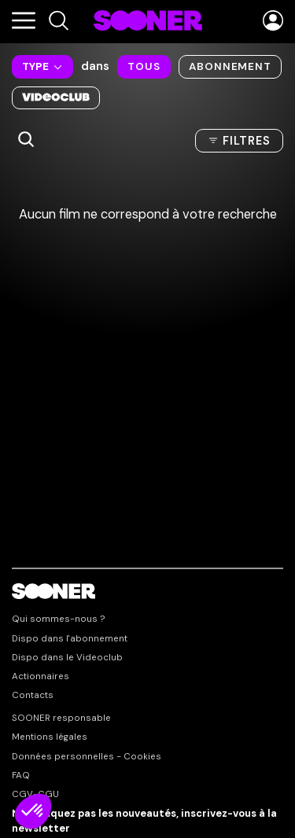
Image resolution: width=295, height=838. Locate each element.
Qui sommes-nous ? (58, 619)
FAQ (21, 776)
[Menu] (23, 22)
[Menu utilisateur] (273, 21)
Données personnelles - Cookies (86, 757)
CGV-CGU (35, 794)
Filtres (247, 141)
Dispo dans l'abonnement (69, 639)
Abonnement (230, 66)
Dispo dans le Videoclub (67, 658)
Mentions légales (49, 737)
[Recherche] (58, 21)
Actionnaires (40, 677)
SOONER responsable (61, 718)
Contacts (32, 695)
